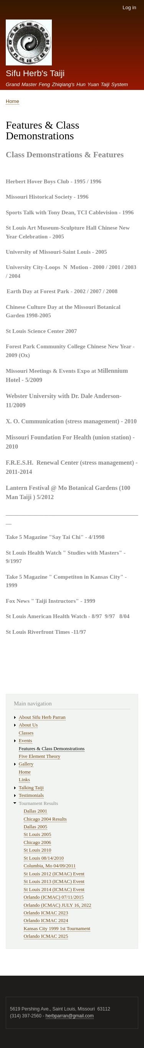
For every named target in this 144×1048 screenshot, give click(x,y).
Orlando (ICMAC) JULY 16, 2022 (57, 905)
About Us (28, 725)
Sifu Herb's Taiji (35, 73)
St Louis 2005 (37, 834)
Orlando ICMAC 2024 (46, 920)
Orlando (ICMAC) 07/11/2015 (54, 897)
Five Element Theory (39, 756)
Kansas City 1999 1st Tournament (57, 928)
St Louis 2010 (37, 850)
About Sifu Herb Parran (42, 717)
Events (25, 740)
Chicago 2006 (37, 842)
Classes (26, 733)
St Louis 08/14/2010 (44, 858)
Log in (129, 7)
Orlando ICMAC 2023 (46, 913)
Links (24, 779)
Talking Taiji (31, 787)
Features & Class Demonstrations (51, 748)
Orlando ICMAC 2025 (46, 936)
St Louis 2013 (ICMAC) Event (54, 881)
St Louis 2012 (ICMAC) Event (54, 874)
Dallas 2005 (35, 826)
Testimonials (31, 795)
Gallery (26, 764)
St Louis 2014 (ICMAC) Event (54, 889)
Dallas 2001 (35, 811)
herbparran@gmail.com (70, 1016)
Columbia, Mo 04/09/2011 (50, 865)
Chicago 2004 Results (45, 819)
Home (12, 101)
